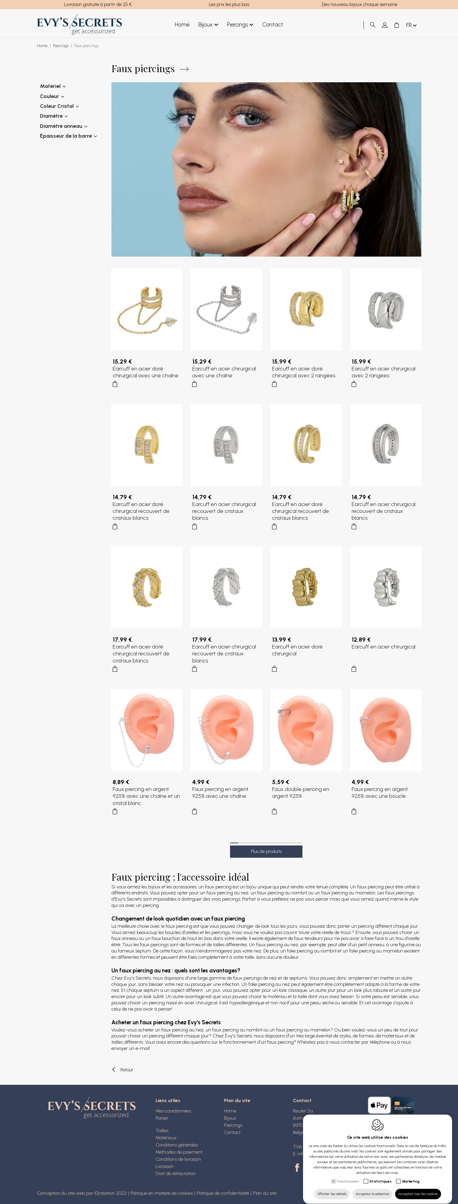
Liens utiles (168, 1100)
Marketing (411, 1176)
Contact (272, 24)
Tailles (162, 1130)
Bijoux (208, 25)
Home (182, 24)
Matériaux (166, 1138)
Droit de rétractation (176, 1173)
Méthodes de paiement (179, 1152)
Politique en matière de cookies (162, 1193)
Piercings (240, 25)
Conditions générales (177, 1145)
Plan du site (237, 1100)
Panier (162, 1118)
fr (412, 25)
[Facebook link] (298, 1168)
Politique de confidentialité (223, 1193)
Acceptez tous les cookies (418, 1188)
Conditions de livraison (178, 1159)
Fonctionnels (348, 1176)
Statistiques (380, 1176)
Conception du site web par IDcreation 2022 (82, 1193)
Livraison (164, 1166)
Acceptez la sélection (372, 1188)
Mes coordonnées (173, 1111)
